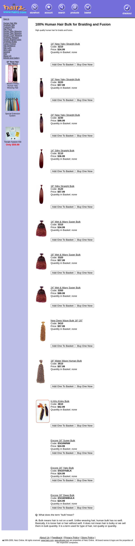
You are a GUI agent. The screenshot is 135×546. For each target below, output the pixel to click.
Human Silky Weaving (12, 31)
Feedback (57, 537)
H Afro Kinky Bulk (60, 401)
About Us (45, 537)
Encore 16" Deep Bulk (62, 495)
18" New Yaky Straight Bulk (65, 79)
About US (7, 56)
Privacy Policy (71, 537)
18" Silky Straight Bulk (62, 186)
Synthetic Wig (9, 25)
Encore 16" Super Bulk (63, 440)
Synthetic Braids (10, 42)
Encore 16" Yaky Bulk (62, 467)
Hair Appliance (9, 46)
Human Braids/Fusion (12, 40)
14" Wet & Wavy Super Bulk (66, 221)
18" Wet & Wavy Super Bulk (66, 254)
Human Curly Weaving (12, 35)
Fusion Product (9, 44)
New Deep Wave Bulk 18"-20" (67, 320)
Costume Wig (9, 27)
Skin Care (7, 50)
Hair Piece (7, 29)
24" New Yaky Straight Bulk (65, 115)
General (6, 52)
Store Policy (87, 537)
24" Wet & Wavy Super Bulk (66, 287)
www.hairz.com (47, 540)
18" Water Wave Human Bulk (66, 360)
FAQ (5, 54)
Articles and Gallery (11, 58)
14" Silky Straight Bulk (62, 150)
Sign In (6, 19)
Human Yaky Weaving (12, 33)
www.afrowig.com (62, 540)
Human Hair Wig (10, 23)
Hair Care (7, 48)
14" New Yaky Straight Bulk (65, 43)
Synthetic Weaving (11, 37)
